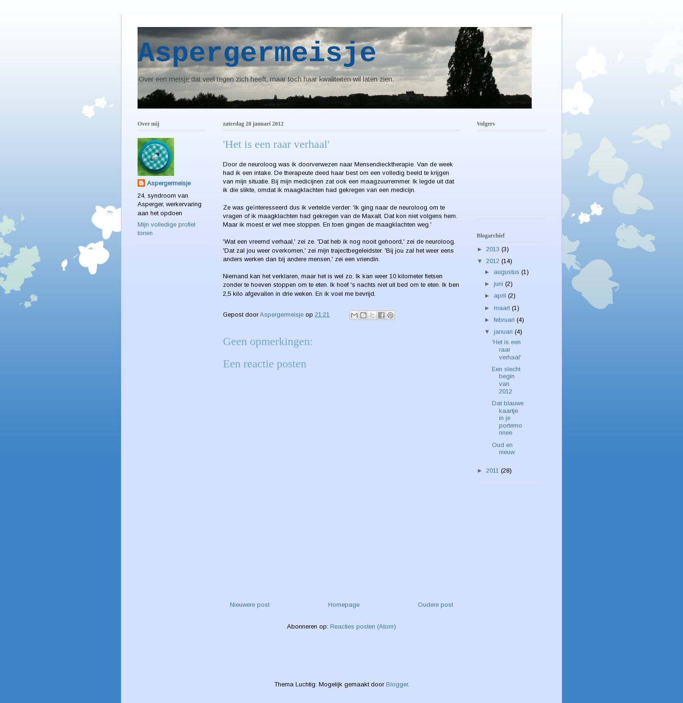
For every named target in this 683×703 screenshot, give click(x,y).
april (501, 295)
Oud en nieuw (503, 448)
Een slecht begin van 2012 (506, 380)
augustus (507, 271)
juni (499, 283)
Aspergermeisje (257, 53)
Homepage (344, 604)
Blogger (397, 684)
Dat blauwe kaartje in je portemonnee (508, 418)
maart (503, 307)
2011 (493, 470)
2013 (493, 249)
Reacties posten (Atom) (363, 626)
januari (504, 331)
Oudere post (435, 604)
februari (505, 319)
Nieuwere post (249, 604)
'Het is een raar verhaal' (506, 349)
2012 (493, 261)
